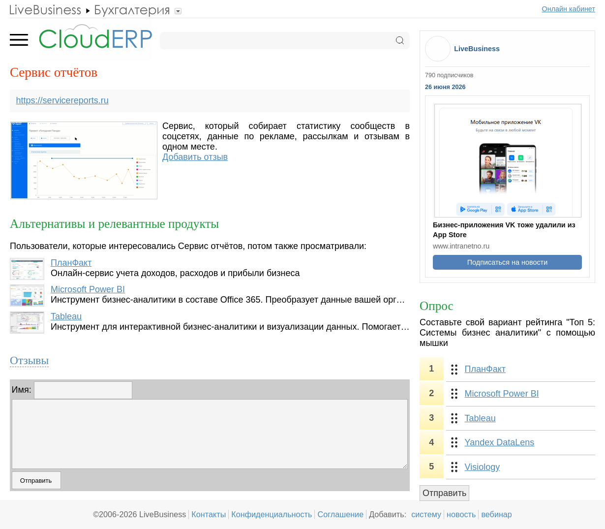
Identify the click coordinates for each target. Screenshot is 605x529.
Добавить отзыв (195, 157)
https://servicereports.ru (62, 100)
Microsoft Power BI (88, 289)
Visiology (482, 467)
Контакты (208, 514)
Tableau (66, 316)
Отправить (444, 493)
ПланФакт (71, 263)
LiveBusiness (477, 49)
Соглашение (340, 514)
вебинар (496, 514)
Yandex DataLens (500, 442)
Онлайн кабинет (569, 9)
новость (461, 514)
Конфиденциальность (271, 514)
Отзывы (29, 360)
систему (426, 514)
